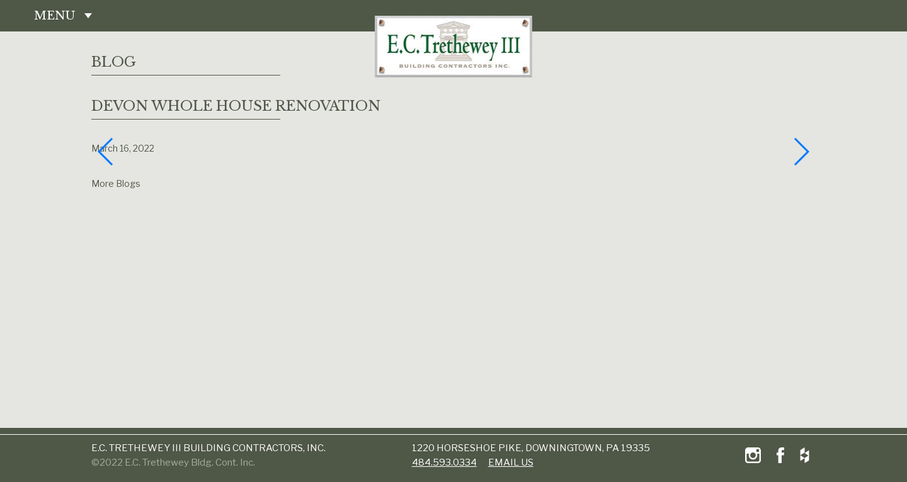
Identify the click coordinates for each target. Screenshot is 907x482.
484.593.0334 (444, 462)
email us (510, 462)
